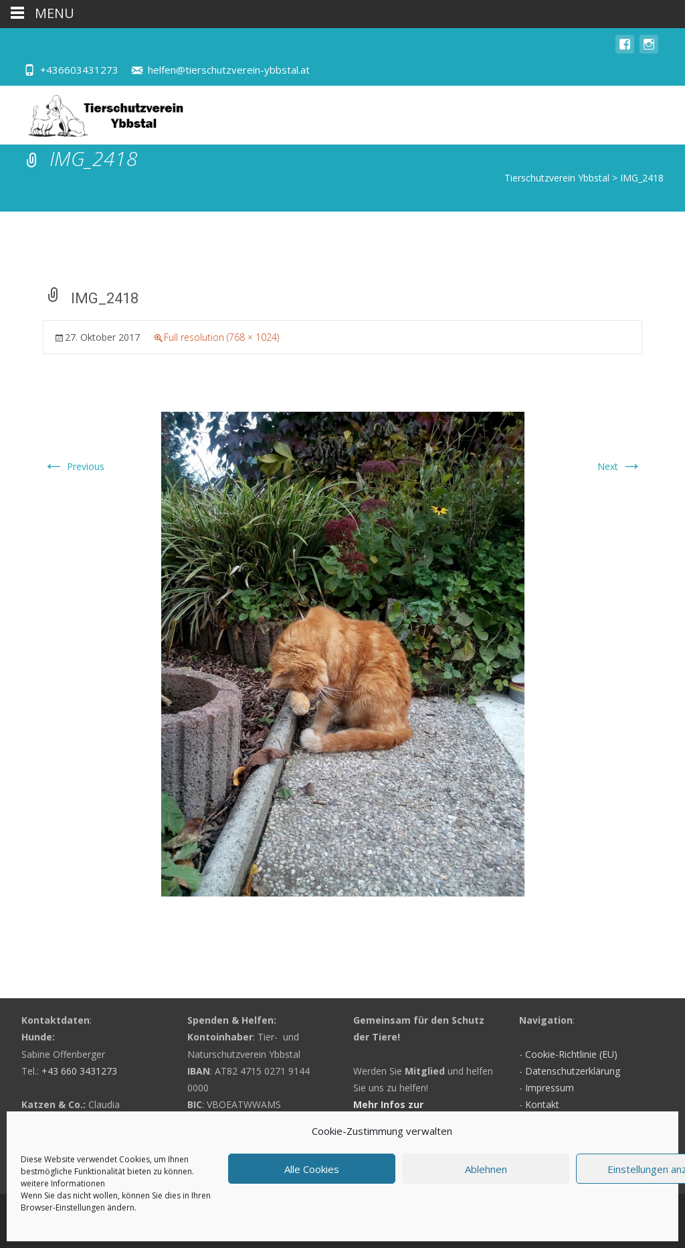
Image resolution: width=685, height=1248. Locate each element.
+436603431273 (79, 69)
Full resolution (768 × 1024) (221, 337)
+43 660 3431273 (79, 1071)
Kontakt (542, 1104)
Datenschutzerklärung (572, 1071)
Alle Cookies (311, 1169)
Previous (73, 466)
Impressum (549, 1087)
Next (619, 466)
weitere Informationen (63, 1183)
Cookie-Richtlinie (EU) (571, 1054)
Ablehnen (486, 1169)
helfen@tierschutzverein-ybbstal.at (229, 69)
